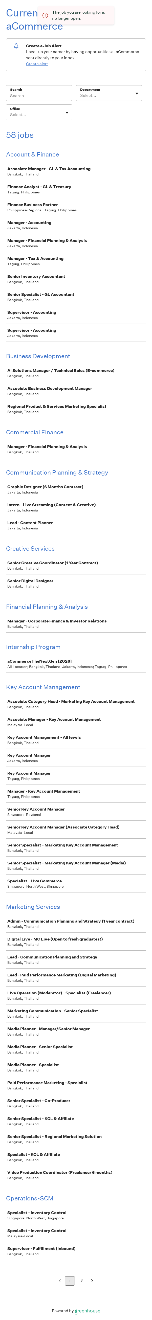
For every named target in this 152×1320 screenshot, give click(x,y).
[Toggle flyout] (137, 94)
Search (16, 89)
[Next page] (92, 1281)
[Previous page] (60, 1281)
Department (90, 89)
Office (15, 109)
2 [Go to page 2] (82, 1281)
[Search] (39, 96)
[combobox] (80, 95)
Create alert (37, 63)
